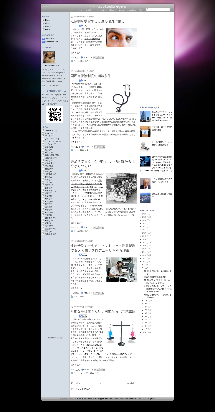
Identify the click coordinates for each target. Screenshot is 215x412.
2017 (144, 242)
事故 (47, 196)
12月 (146, 265)
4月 (146, 320)
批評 (47, 226)
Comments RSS (51, 42)
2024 (144, 220)
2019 (144, 236)
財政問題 (48, 191)
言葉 (47, 180)
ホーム (103, 383)
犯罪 (47, 223)
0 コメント (88, 57)
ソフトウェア (50, 141)
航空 (47, 185)
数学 (47, 210)
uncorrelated (52, 65)
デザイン (48, 144)
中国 (47, 215)
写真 (47, 199)
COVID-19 (49, 131)
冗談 (47, 207)
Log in (47, 29)
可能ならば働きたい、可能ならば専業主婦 (103, 311)
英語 (47, 150)
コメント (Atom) (83, 389)
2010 (144, 332)
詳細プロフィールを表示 (50, 85)
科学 (47, 152)
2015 (144, 249)
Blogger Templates (105, 398)
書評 (47, 204)
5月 (146, 316)
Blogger (60, 338)
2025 (144, 217)
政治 (47, 212)
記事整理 (48, 163)
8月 (146, 307)
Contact (48, 26)
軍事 (47, 171)
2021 (144, 230)
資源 (47, 193)
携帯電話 (48, 174)
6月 (146, 313)
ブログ (93, 332)
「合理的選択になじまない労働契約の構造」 (87, 199)
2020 (144, 233)
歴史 (47, 231)
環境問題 (48, 158)
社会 (47, 201)
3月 (146, 323)
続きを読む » (76, 53)
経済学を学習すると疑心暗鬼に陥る (98, 21)
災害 (47, 188)
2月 (146, 326)
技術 (47, 166)
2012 (144, 258)
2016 (144, 246)
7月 (146, 310)
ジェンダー (49, 139)
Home (47, 20)
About (47, 23)
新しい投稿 (76, 383)
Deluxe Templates (129, 398)
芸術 (47, 177)
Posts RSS (49, 39)
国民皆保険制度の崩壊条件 (91, 76)
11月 (146, 268)
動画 (47, 220)
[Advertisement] (156, 57)
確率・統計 (49, 155)
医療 (47, 147)
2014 (144, 252)
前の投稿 (130, 383)
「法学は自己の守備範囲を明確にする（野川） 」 (87, 190)
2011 (144, 261)
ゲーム (47, 136)
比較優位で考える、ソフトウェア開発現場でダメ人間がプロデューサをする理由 (158, 289)
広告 (47, 182)
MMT (47, 133)
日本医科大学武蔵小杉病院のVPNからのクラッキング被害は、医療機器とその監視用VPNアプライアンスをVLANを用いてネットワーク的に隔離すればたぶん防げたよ (156, 165)
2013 (144, 255)
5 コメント (88, 147)
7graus (152, 398)
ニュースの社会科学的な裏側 (107, 7)
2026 (144, 214)
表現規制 (48, 229)
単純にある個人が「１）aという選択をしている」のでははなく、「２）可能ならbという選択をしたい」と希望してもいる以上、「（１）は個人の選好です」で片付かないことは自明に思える (103, 351)
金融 (47, 169)
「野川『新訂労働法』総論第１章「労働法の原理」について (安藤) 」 (86, 183)
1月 (146, 329)
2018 (144, 239)
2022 (144, 227)
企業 (47, 161)
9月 (146, 304)
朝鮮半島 (48, 218)
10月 (146, 301)
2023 (144, 223)
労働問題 (48, 234)
